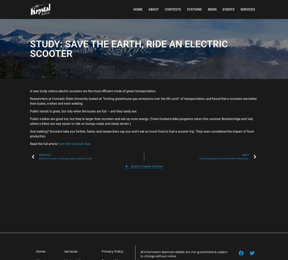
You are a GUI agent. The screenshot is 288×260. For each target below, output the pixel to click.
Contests (173, 9)
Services (247, 9)
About (153, 9)
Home (137, 9)
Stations (194, 9)
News (212, 9)
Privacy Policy (112, 251)
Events (228, 9)
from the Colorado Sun (74, 144)
